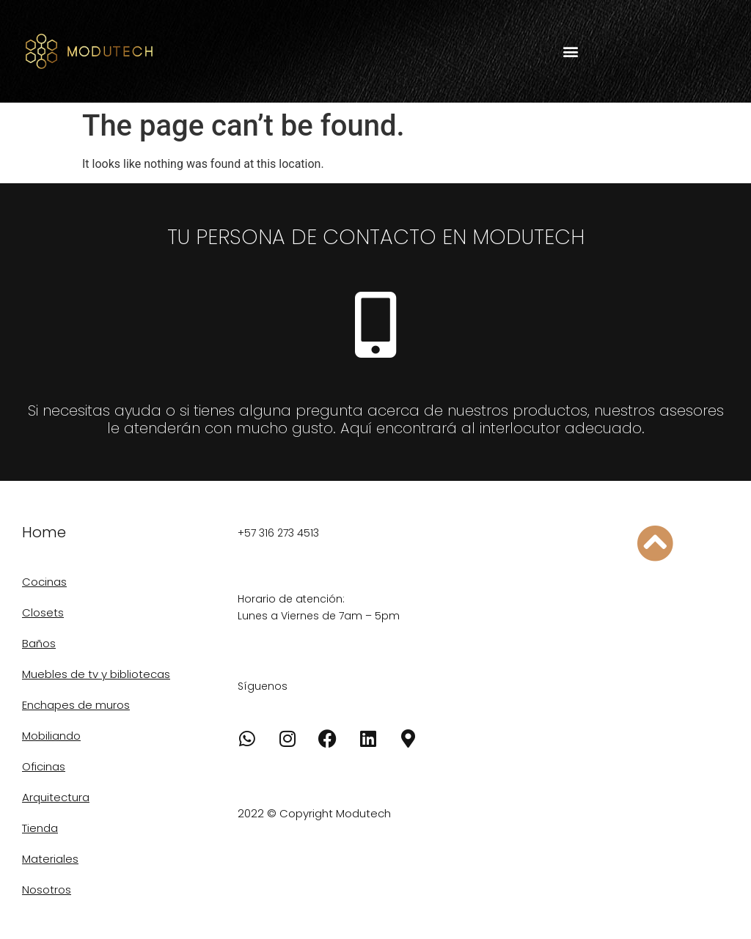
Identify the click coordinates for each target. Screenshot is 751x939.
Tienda (40, 828)
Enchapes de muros (76, 704)
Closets (43, 612)
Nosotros (46, 889)
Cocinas (44, 581)
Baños (39, 643)
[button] (570, 52)
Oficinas (43, 766)
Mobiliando (51, 735)
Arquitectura (55, 797)
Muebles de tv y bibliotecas (96, 674)
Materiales (50, 858)
